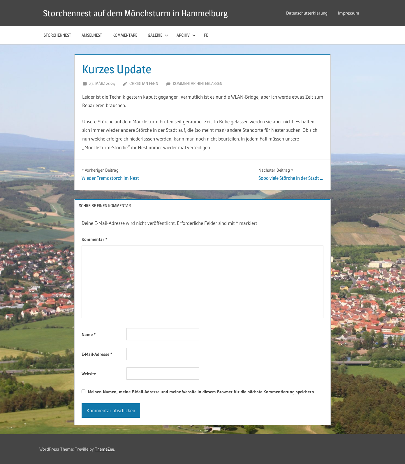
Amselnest (92, 35)
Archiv (186, 35)
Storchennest (57, 35)
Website (89, 373)
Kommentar (94, 239)
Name (89, 334)
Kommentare (124, 35)
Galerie (158, 35)
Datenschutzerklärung (306, 13)
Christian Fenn (143, 83)
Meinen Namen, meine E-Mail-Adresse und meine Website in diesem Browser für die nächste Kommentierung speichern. (201, 391)
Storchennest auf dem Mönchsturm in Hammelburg (142, 13)
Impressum (348, 13)
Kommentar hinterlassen (197, 83)
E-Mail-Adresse (97, 354)
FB (206, 35)
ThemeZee (104, 449)
